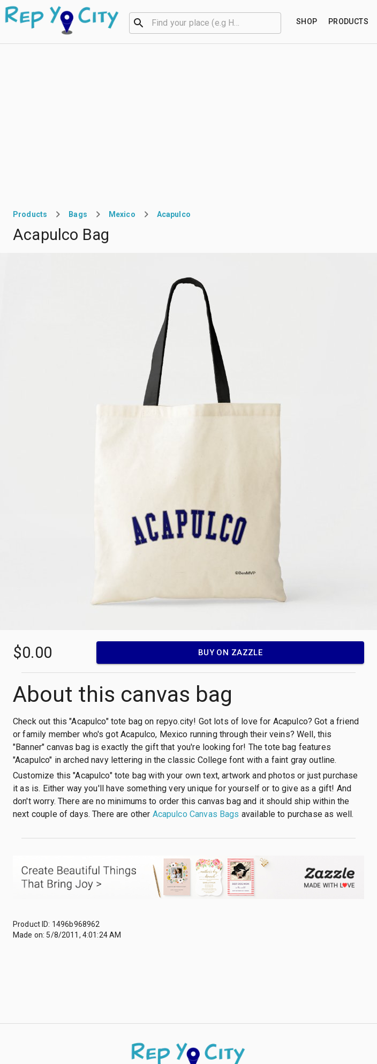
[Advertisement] (188, 124)
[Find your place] (307, 22)
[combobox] (205, 22)
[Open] (276, 23)
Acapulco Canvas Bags (196, 814)
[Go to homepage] (62, 20)
